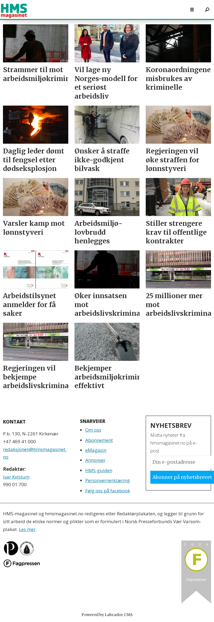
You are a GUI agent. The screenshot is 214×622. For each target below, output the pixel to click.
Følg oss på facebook (107, 490)
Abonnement (99, 440)
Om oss (93, 430)
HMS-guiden (98, 470)
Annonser (95, 460)
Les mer (27, 529)
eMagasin (95, 450)
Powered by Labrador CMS (107, 614)
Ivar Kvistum (16, 477)
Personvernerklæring (107, 480)
